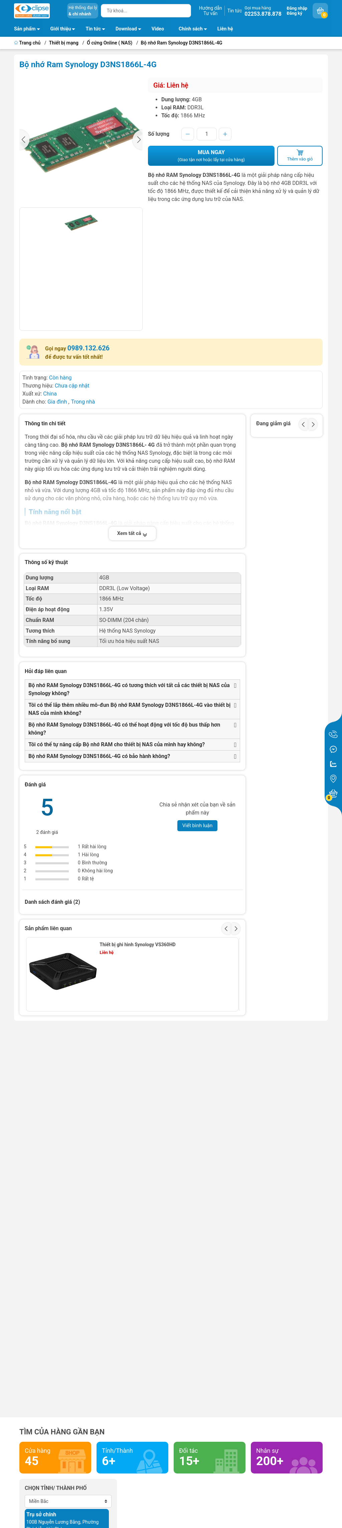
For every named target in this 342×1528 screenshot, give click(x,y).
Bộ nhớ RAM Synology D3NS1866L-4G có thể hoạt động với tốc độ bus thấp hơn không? (124, 729)
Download (130, 30)
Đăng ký (294, 13)
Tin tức (234, 10)
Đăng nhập (297, 8)
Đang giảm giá (273, 423)
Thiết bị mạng (63, 43)
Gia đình (57, 402)
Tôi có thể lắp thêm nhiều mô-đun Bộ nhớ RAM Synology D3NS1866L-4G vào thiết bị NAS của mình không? (129, 709)
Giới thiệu (60, 29)
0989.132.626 (88, 348)
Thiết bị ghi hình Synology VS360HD (137, 944)
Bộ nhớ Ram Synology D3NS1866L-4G (181, 43)
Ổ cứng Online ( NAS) (109, 43)
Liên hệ (225, 29)
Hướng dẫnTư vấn (210, 10)
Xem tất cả (132, 533)
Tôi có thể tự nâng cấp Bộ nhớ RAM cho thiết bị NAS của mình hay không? (116, 744)
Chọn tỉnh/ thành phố (56, 1488)
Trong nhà (83, 402)
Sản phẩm (25, 29)
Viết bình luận (197, 826)
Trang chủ (28, 43)
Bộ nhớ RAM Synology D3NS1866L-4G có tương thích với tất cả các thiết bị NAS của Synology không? (129, 689)
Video (158, 29)
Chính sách (195, 30)
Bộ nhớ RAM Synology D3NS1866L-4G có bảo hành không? (99, 756)
